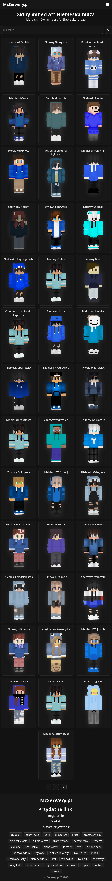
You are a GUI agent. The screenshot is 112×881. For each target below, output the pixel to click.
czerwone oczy (17, 859)
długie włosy (40, 841)
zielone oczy (94, 847)
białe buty (80, 853)
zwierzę (97, 841)
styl (79, 847)
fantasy (67, 847)
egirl (47, 835)
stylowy (39, 853)
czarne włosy (60, 841)
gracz (75, 835)
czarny (71, 865)
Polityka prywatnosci (56, 827)
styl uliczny (31, 847)
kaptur (98, 865)
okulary (15, 847)
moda (94, 853)
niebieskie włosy (59, 853)
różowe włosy (22, 853)
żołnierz (82, 859)
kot (54, 859)
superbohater (35, 865)
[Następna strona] (64, 787)
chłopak (15, 835)
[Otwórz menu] (107, 4)
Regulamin (56, 815)
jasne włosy (55, 865)
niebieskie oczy (19, 841)
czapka (84, 865)
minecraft (61, 835)
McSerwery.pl (16, 4)
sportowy (98, 859)
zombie (56, 871)
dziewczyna (32, 835)
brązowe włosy (92, 835)
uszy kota (15, 865)
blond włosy (51, 847)
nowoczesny (81, 841)
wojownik (67, 859)
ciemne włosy (39, 859)
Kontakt (56, 821)
